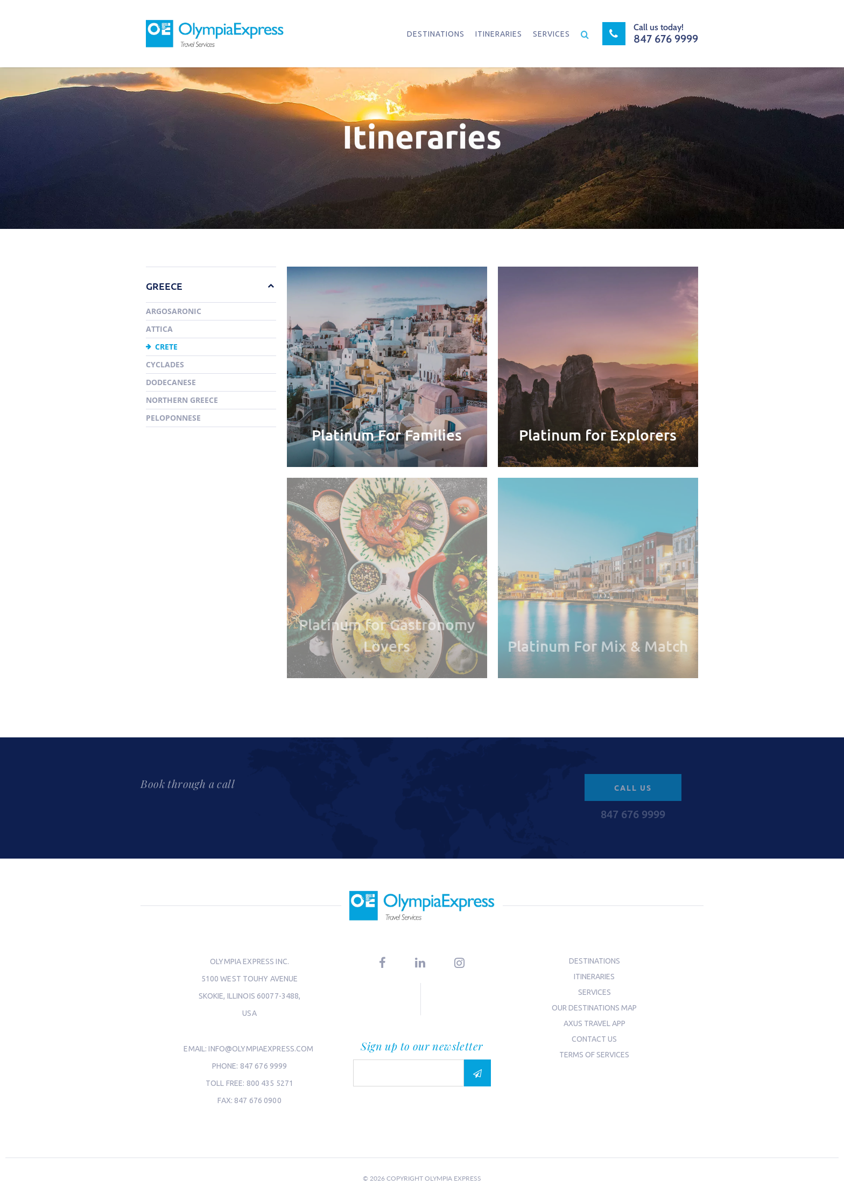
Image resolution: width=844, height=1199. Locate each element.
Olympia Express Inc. (249, 961)
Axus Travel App (594, 1023)
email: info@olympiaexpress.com (249, 1048)
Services (551, 34)
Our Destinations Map (594, 1007)
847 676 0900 (258, 1100)
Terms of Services (594, 1054)
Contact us (594, 1039)
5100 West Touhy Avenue (249, 978)
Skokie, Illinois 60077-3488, (250, 996)
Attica (159, 329)
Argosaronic (173, 311)
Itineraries (498, 34)
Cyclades (165, 364)
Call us (633, 787)
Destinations (436, 34)
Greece (164, 286)
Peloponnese (173, 418)
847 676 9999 (263, 1066)
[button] (265, 286)
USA (249, 1013)
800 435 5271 (270, 1083)
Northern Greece (182, 400)
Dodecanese (171, 382)
